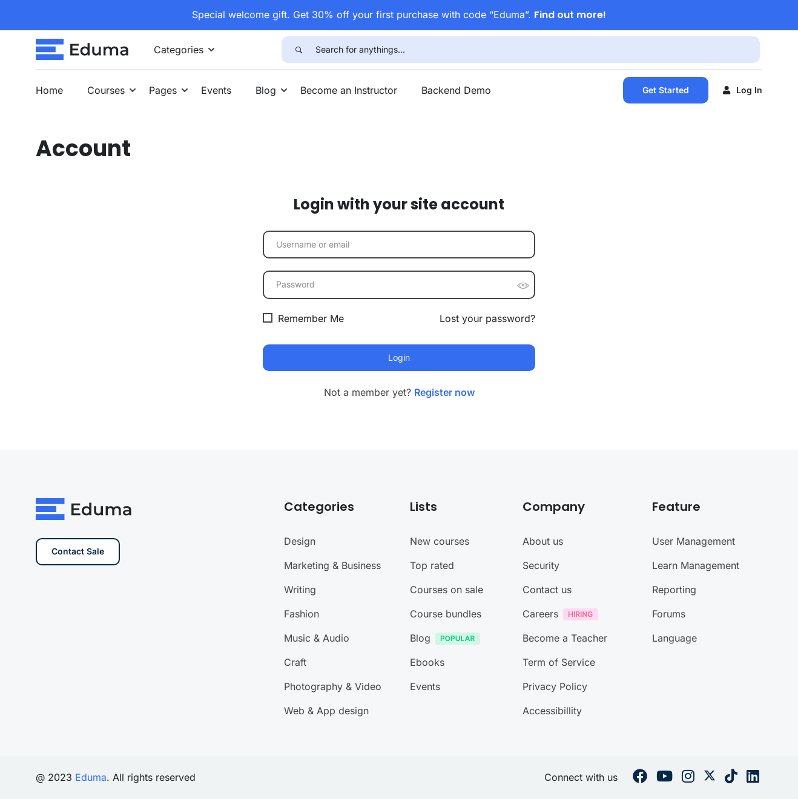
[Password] (399, 284)
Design (299, 652)
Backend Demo (456, 90)
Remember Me (303, 318)
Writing (300, 700)
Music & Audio (316, 749)
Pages (163, 90)
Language (674, 749)
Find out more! (570, 15)
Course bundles (445, 724)
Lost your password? (487, 318)
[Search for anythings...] (537, 49)
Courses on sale (446, 700)
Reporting (674, 700)
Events (216, 90)
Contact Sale (77, 662)
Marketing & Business (332, 676)
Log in (742, 90)
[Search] (298, 49)
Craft (295, 773)
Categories (178, 50)
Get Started (665, 90)
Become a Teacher (565, 749)
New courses (439, 652)
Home (49, 90)
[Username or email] (399, 244)
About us (543, 652)
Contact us (547, 700)
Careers (563, 726)
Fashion (301, 724)
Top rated (432, 676)
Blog (266, 90)
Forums (668, 724)
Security (541, 676)
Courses (106, 90)
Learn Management (695, 676)
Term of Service (559, 773)
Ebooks (427, 773)
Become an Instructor (348, 90)
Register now (444, 392)
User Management (693, 652)
